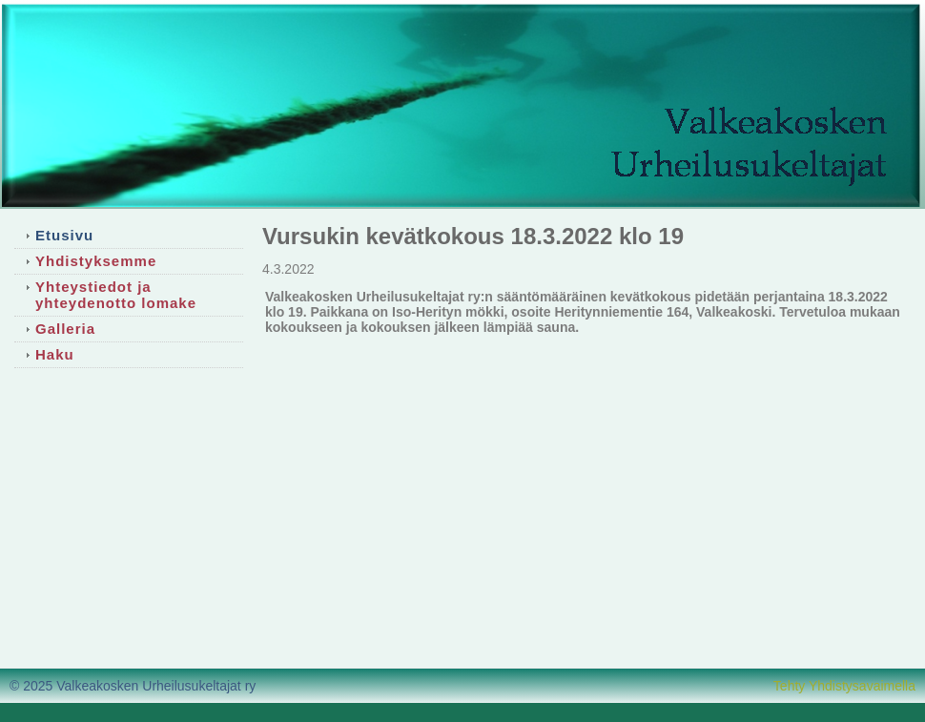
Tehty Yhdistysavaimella (844, 685)
